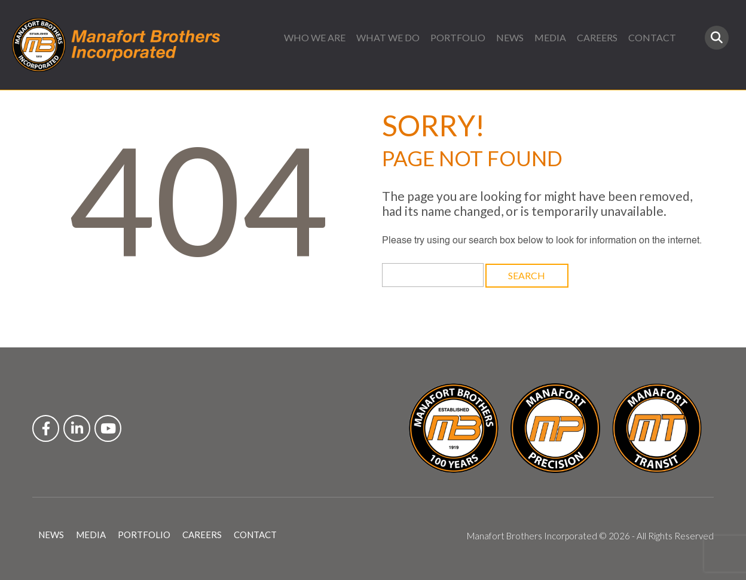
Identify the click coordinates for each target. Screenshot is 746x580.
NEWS (510, 37)
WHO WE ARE (315, 37)
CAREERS (597, 37)
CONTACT (652, 37)
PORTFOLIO (457, 37)
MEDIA (550, 37)
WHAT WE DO (388, 37)
